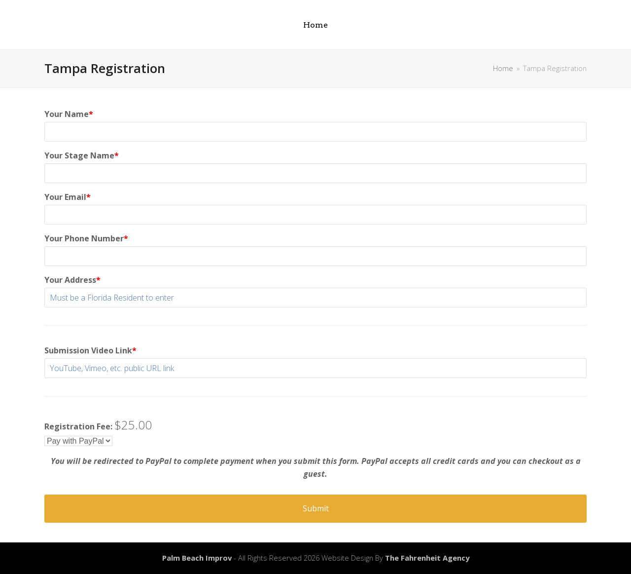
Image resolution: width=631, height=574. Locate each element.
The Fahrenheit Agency (427, 558)
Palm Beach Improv (197, 558)
